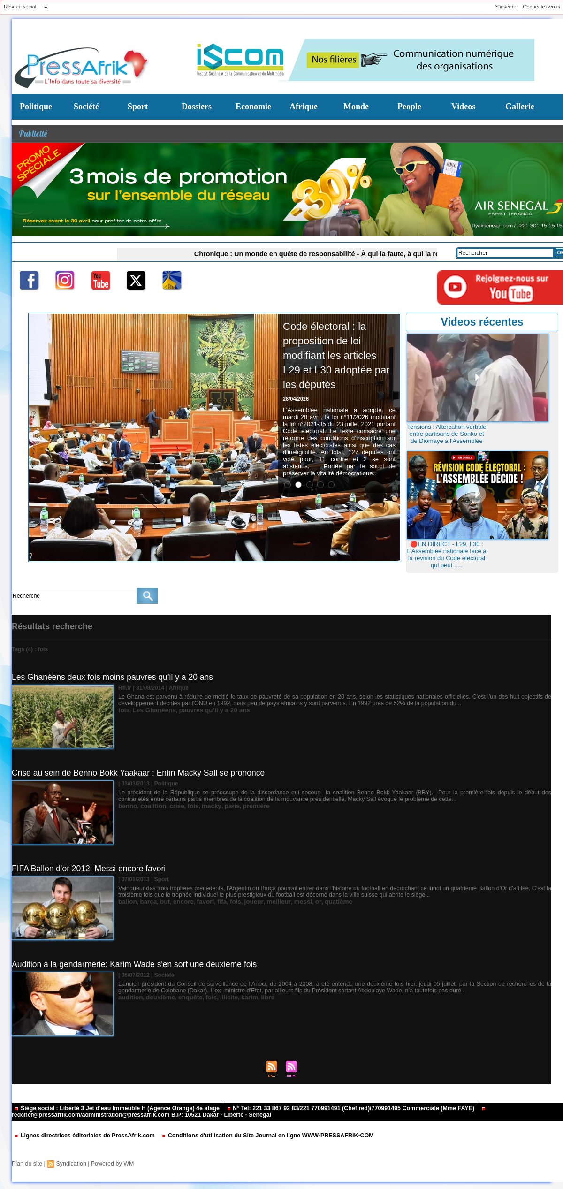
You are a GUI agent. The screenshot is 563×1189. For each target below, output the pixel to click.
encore (177, 901)
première (243, 805)
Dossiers (197, 106)
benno (126, 805)
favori (197, 901)
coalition (149, 805)
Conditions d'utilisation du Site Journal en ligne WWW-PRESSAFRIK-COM (257, 1136)
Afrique (303, 106)
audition (129, 997)
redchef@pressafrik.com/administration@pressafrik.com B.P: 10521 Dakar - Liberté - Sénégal (239, 1112)
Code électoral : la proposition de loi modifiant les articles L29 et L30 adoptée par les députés (335, 362)
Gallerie (519, 106)
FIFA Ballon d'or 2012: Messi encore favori (91, 868)
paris (221, 805)
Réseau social (20, 6)
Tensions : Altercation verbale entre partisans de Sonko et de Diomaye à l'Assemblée (446, 433)
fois (123, 710)
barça (145, 901)
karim (236, 997)
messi (285, 901)
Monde (356, 106)
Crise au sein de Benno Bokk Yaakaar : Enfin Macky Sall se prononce (142, 772)
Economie (253, 106)
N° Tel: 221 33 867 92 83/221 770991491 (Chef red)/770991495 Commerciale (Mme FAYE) (338, 1108)
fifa (212, 901)
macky (202, 805)
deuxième (156, 997)
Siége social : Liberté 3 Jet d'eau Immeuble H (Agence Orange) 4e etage (113, 1108)
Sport (138, 106)
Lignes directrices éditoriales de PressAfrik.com (82, 1136)
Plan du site (26, 1163)
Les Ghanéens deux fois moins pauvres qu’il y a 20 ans (115, 677)
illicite (218, 997)
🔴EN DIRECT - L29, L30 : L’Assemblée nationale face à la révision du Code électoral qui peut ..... (446, 555)
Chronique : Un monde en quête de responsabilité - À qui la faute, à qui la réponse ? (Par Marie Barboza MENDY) (348, 253)
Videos (463, 106)
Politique (36, 106)
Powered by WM (109, 1163)
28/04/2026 (296, 413)
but (160, 901)
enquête (183, 997)
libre (253, 997)
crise (171, 805)
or (299, 901)
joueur (241, 901)
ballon (126, 901)
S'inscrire (506, 6)
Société (86, 106)
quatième (317, 901)
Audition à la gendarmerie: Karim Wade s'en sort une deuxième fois (138, 964)
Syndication (69, 1163)
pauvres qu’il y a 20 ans (204, 710)
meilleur (263, 901)
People (409, 106)
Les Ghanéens (150, 710)
